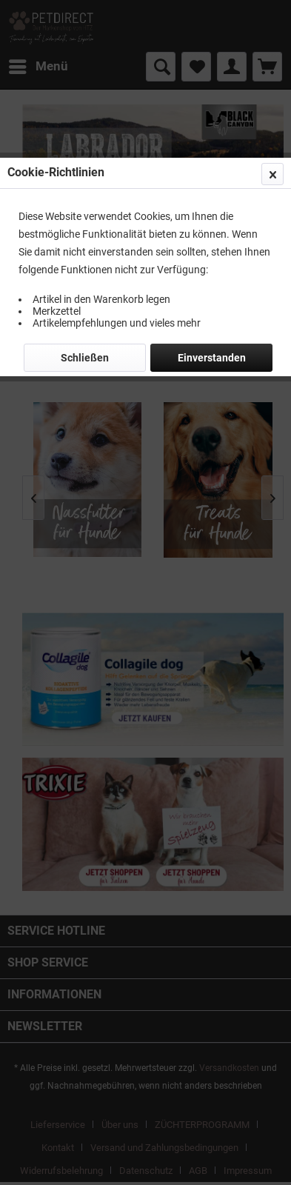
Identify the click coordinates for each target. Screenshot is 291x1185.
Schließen (85, 358)
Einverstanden (212, 358)
